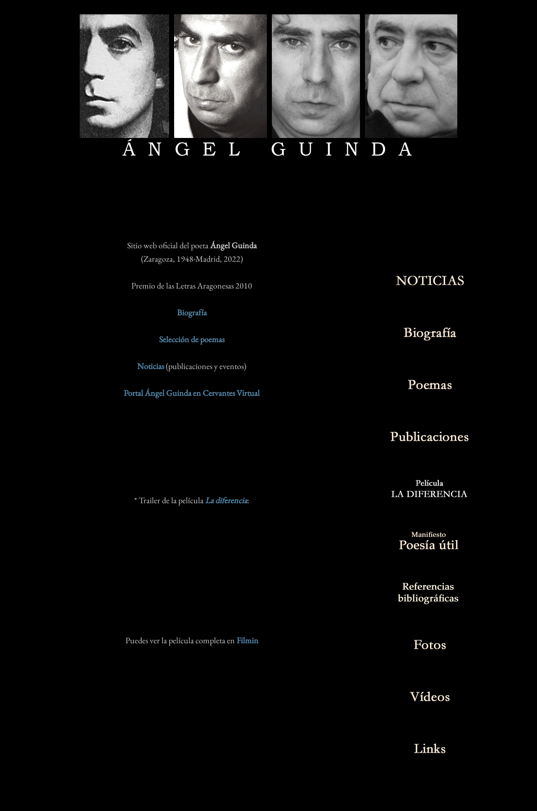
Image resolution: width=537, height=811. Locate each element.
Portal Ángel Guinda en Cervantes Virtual (192, 392)
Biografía (192, 312)
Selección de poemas (191, 339)
